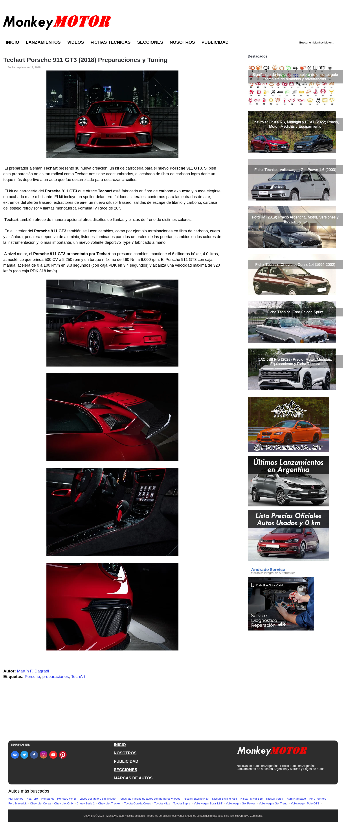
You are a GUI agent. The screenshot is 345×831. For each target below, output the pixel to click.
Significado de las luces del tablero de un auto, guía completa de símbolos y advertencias (295, 76)
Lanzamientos (43, 42)
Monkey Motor (114, 815)
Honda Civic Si (66, 798)
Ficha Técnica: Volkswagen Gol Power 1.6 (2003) (295, 170)
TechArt (78, 676)
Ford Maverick (17, 803)
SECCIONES (125, 770)
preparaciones (55, 676)
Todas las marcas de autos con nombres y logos (149, 798)
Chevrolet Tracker (109, 803)
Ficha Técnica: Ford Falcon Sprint (295, 312)
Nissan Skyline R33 (196, 798)
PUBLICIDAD (126, 761)
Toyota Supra (181, 803)
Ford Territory (317, 798)
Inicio (12, 42)
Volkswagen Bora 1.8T (208, 803)
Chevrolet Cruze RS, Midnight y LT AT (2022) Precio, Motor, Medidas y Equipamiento (295, 124)
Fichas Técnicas (110, 42)
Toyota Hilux (162, 803)
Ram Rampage (296, 798)
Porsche (32, 676)
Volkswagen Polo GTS (305, 803)
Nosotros (182, 42)
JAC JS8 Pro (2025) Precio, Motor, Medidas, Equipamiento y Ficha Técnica (295, 361)
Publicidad (215, 42)
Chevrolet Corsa (40, 803)
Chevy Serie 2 (86, 803)
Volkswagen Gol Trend (273, 803)
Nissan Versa (274, 798)
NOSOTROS (125, 753)
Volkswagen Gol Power (240, 803)
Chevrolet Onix (63, 803)
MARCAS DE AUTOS (133, 778)
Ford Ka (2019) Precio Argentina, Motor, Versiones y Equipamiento (295, 219)
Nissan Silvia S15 (251, 798)
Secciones (150, 42)
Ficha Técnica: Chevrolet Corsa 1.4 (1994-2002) (295, 264)
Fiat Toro (32, 798)
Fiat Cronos (15, 798)
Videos (75, 42)
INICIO (120, 744)
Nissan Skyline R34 (224, 798)
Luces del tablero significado (97, 798)
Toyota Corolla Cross (137, 803)
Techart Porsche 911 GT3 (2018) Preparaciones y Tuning (85, 60)
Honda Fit (47, 798)
